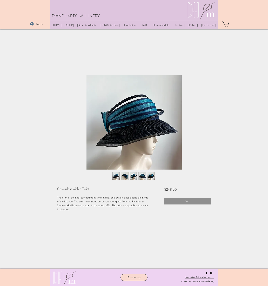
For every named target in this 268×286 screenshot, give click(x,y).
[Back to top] (134, 277)
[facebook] (206, 273)
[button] (225, 23)
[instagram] (211, 273)
